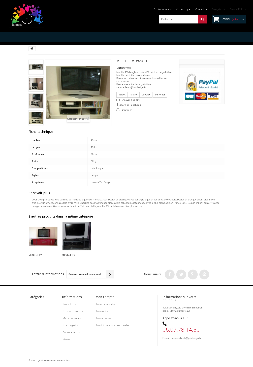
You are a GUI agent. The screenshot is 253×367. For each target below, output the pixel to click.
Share (133, 94)
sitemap (67, 339)
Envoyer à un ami (130, 100)
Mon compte (105, 297)
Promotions (69, 304)
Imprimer (126, 110)
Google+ (146, 94)
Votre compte (183, 9)
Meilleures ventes (72, 318)
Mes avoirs (102, 311)
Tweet (122, 94)
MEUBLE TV (35, 254)
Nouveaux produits (73, 311)
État (118, 68)
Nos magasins (71, 325)
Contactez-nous (162, 9)
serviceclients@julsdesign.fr (186, 338)
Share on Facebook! (130, 105)
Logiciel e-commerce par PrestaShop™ (53, 360)
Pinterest (160, 94)
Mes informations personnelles (112, 325)
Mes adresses (103, 318)
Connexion (201, 9)
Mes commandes (105, 304)
